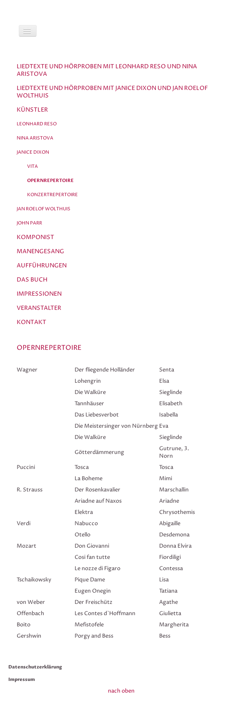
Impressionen (39, 294)
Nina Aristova (35, 138)
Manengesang (40, 251)
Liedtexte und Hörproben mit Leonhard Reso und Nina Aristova (107, 70)
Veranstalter (39, 308)
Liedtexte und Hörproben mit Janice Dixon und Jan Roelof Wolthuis (112, 92)
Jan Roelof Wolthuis (43, 209)
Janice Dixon (33, 152)
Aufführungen (42, 265)
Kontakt (31, 322)
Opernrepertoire (50, 180)
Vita (32, 166)
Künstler (32, 110)
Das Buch (32, 280)
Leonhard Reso (37, 124)
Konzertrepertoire (52, 195)
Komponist (35, 237)
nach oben (121, 691)
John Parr (29, 223)
